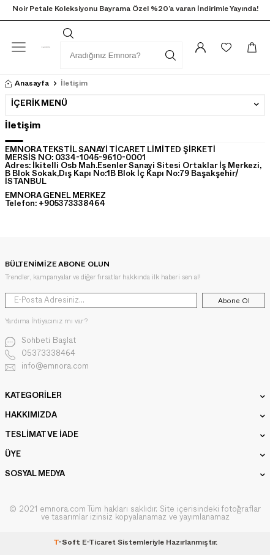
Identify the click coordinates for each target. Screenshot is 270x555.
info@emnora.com (47, 367)
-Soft (67, 543)
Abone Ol (234, 300)
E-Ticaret (99, 543)
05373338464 (40, 355)
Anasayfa (27, 84)
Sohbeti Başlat (40, 342)
